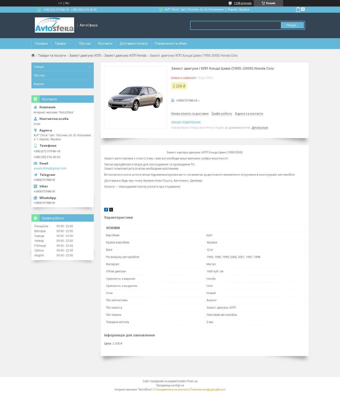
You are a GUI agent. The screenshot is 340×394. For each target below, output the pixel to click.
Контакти (105, 43)
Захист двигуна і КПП (85, 55)
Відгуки (39, 84)
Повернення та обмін (171, 43)
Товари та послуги (52, 55)
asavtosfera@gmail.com (50, 168)
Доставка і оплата (134, 43)
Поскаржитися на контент (171, 389)
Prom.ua (192, 381)
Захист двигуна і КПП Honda (125, 55)
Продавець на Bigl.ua (170, 385)
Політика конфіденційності (208, 389)
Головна (41, 43)
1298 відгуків (243, 3)
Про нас (85, 43)
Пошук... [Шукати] (292, 25)
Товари (60, 43)
